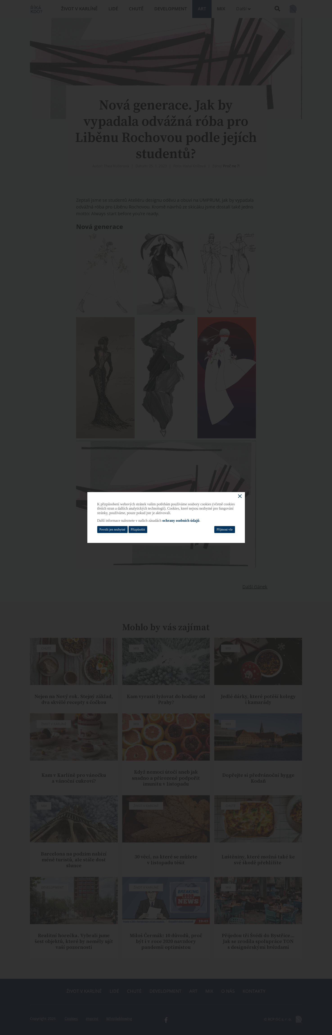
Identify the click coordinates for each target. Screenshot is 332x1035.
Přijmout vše (225, 529)
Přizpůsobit (138, 529)
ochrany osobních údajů (180, 520)
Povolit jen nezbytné (112, 529)
